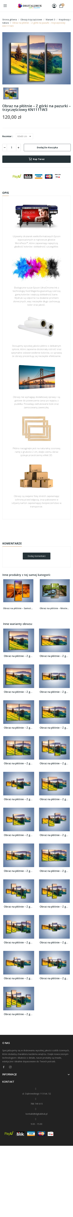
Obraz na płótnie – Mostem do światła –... (55, 608)
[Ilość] (11, 147)
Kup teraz (36, 159)
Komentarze (12, 543)
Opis (5, 193)
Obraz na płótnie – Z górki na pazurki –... (19, 656)
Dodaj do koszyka (47, 147)
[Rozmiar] (24, 136)
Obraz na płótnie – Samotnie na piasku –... (18, 608)
